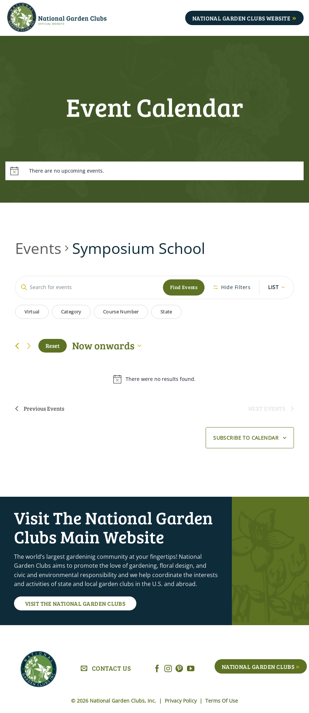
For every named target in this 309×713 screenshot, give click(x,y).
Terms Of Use (221, 700)
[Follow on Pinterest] (179, 669)
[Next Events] (28, 346)
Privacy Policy (181, 700)
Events (38, 248)
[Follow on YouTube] (191, 669)
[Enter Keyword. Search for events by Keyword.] (89, 287)
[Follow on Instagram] (168, 669)
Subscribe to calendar (245, 437)
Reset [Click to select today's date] (53, 345)
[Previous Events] (17, 346)
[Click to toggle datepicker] (106, 345)
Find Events (184, 287)
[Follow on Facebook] (157, 669)
